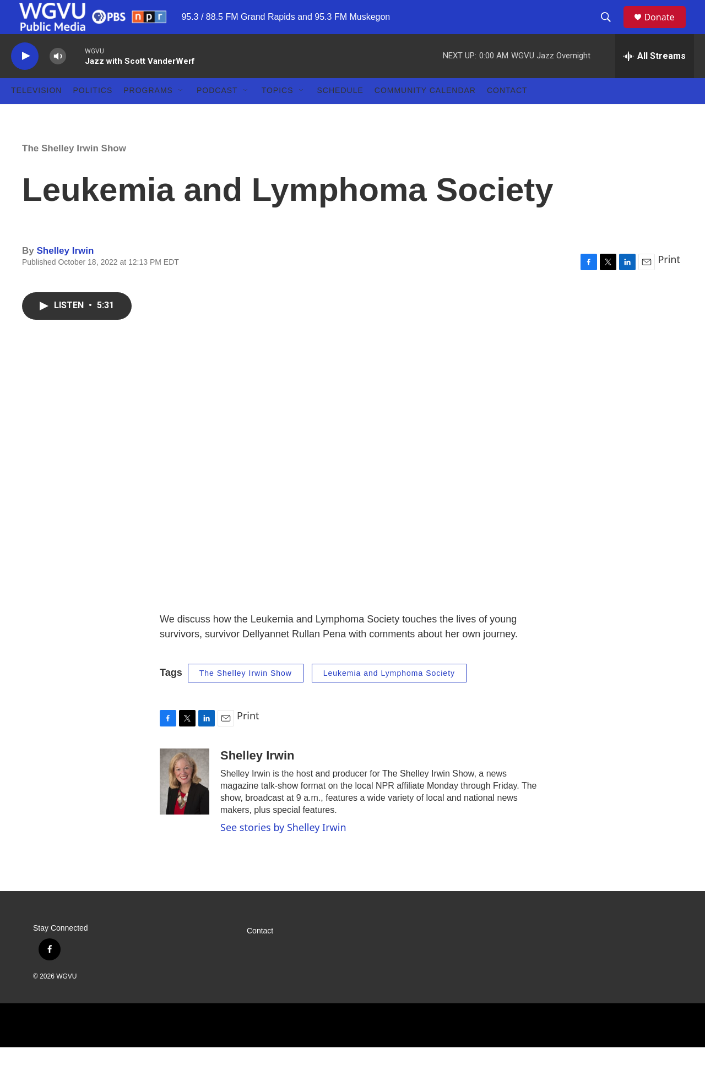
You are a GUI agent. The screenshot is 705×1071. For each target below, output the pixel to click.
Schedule (340, 114)
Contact (507, 114)
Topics (278, 114)
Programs (148, 114)
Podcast (217, 114)
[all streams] (654, 80)
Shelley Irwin (65, 274)
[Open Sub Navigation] (181, 114)
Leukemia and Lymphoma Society (389, 696)
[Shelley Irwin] (184, 806)
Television (36, 114)
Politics (92, 114)
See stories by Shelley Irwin (283, 851)
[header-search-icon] (610, 29)
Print (669, 282)
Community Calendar (425, 114)
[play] (25, 80)
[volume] (57, 80)
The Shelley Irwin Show (74, 172)
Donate (666, 29)
